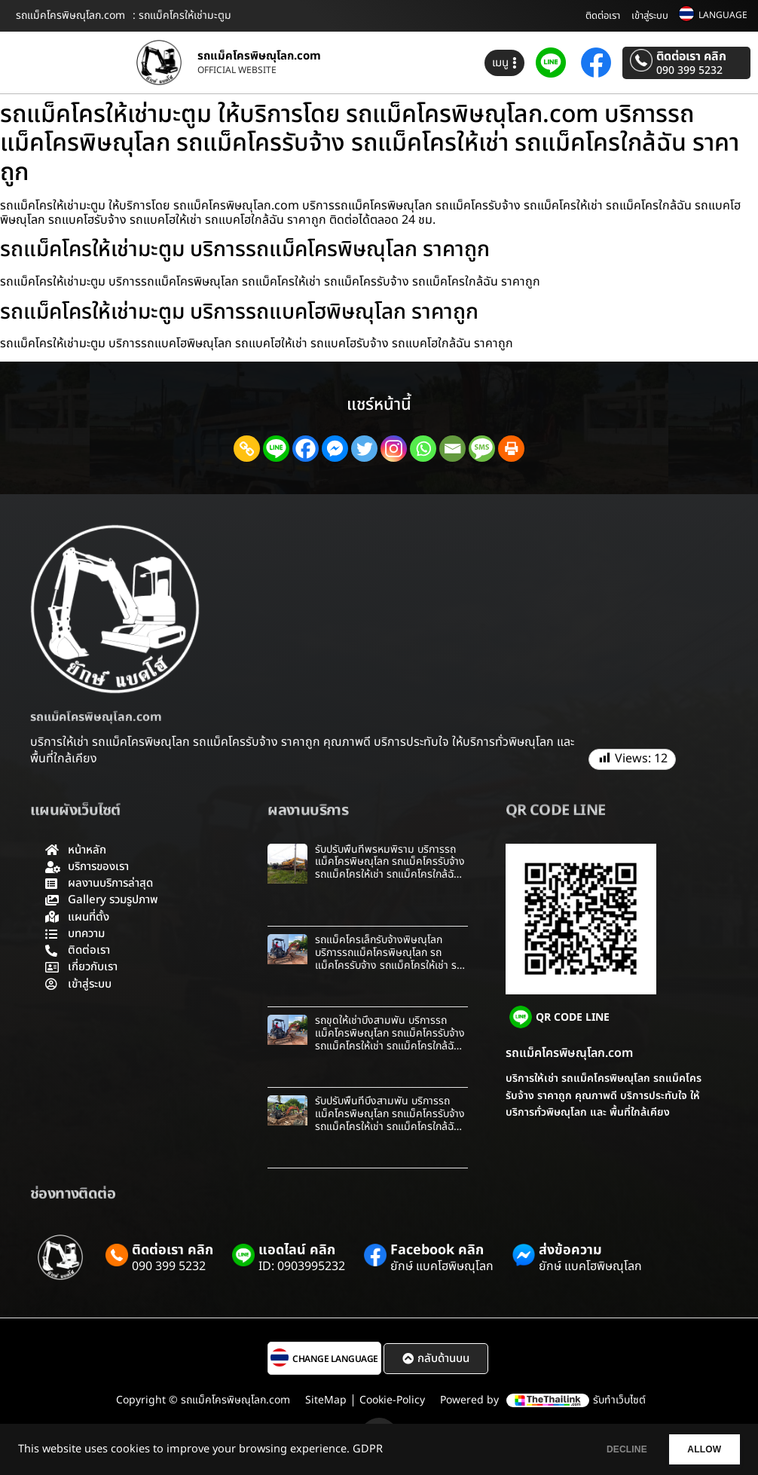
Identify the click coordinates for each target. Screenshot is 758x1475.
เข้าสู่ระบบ (649, 15)
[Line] (276, 448)
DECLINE (603, 1449)
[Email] (452, 448)
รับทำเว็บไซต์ (619, 1400)
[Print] (511, 448)
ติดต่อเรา (602, 15)
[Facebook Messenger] (335, 448)
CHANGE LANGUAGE (335, 1359)
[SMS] (482, 448)
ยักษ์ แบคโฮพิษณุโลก (442, 1266)
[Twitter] (364, 448)
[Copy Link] (247, 448)
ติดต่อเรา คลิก (691, 56)
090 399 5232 (689, 71)
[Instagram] (394, 448)
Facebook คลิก (437, 1250)
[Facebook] (305, 448)
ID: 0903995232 (301, 1266)
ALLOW (697, 1449)
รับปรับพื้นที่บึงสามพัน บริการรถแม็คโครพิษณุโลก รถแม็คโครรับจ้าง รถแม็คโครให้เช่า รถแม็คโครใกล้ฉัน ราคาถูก (390, 1120)
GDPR (368, 1449)
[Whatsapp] (423, 448)
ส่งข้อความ (570, 1250)
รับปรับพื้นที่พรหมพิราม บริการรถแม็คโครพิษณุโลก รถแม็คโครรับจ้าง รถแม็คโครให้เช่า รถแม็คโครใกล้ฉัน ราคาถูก (390, 868)
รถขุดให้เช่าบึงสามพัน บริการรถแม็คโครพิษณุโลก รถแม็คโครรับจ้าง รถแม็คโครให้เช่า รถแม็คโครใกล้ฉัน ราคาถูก (390, 1039)
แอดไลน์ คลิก (296, 1250)
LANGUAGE (722, 15)
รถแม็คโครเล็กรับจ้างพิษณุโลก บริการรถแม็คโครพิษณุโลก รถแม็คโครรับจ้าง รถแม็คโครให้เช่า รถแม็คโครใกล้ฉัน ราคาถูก (389, 958)
